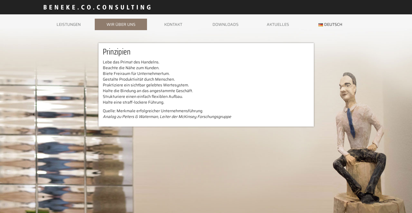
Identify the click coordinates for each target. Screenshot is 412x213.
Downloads (225, 24)
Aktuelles (278, 24)
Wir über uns (121, 24)
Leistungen (69, 24)
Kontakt (173, 24)
